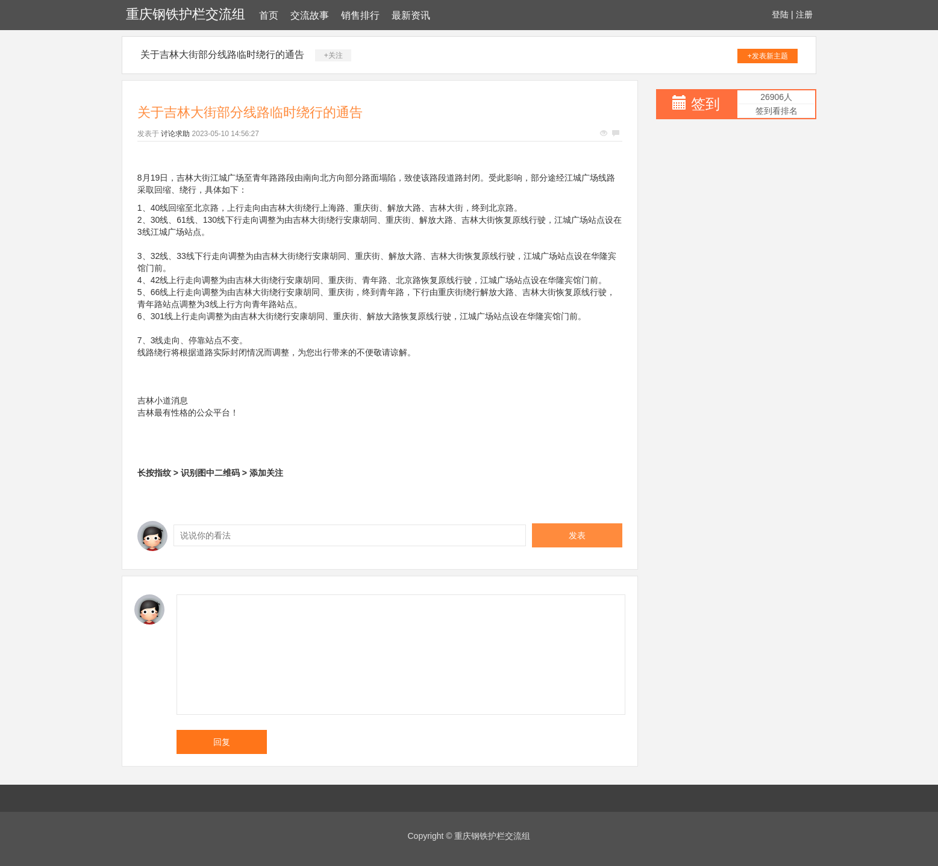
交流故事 (309, 15)
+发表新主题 (768, 56)
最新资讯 (411, 15)
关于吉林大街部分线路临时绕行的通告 (222, 54)
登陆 (780, 14)
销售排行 (360, 15)
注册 (804, 14)
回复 (221, 742)
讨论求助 (175, 133)
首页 (268, 15)
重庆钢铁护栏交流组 (185, 14)
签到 (705, 104)
